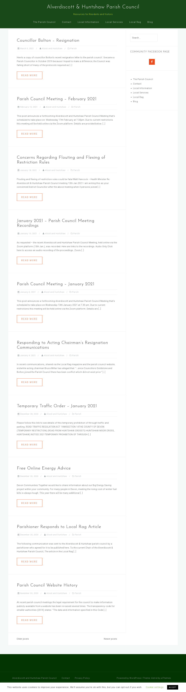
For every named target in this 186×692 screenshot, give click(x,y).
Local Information (88, 22)
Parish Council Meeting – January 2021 (55, 292)
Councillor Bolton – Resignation (48, 48)
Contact (66, 22)
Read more (29, 83)
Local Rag (135, 22)
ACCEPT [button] (172, 687)
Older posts (23, 646)
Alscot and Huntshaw (52, 56)
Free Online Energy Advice (44, 476)
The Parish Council (44, 22)
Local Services (114, 22)
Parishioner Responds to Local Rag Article (59, 534)
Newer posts (110, 646)
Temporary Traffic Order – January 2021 (57, 413)
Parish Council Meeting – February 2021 (57, 107)
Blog (150, 22)
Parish (73, 56)
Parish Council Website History (47, 593)
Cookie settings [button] (154, 687)
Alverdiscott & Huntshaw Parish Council (93, 7)
